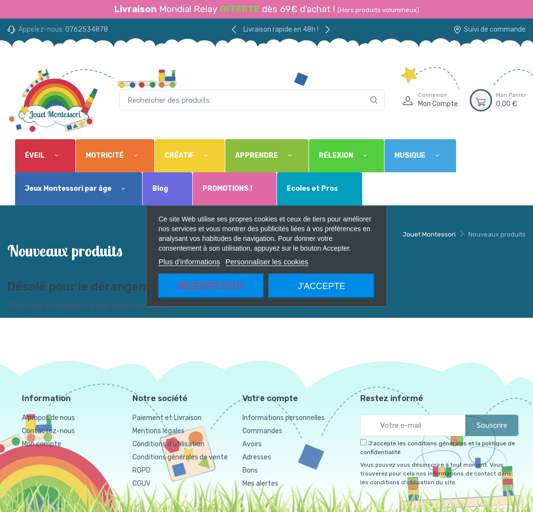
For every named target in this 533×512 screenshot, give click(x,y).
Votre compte (270, 398)
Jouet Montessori (429, 234)
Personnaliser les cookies (266, 261)
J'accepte (321, 286)
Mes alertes (260, 483)
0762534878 (86, 29)
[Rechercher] (374, 100)
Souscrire (492, 425)
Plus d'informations (189, 261)
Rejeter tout (211, 286)
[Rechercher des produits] (252, 100)
